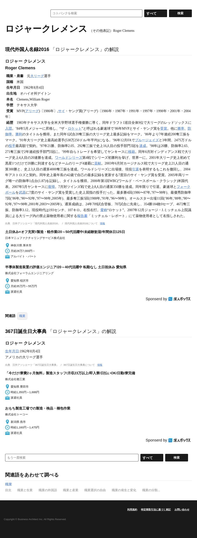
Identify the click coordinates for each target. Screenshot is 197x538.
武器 (22, 192)
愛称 (103, 210)
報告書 (82, 216)
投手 (12, 146)
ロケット (75, 128)
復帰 (51, 187)
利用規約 (132, 509)
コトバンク (24, 13)
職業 (22, 316)
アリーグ (32, 111)
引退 (135, 169)
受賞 (163, 128)
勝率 (180, 128)
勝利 (18, 134)
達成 (142, 146)
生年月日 (12, 351)
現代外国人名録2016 (27, 49)
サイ (61, 111)
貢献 (97, 163)
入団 (8, 128)
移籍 (131, 152)
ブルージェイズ (147, 140)
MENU (9, 4)
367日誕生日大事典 (25, 331)
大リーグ (37, 76)
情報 (102, 223)
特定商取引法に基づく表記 (156, 509)
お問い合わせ (182, 509)
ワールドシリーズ (68, 158)
